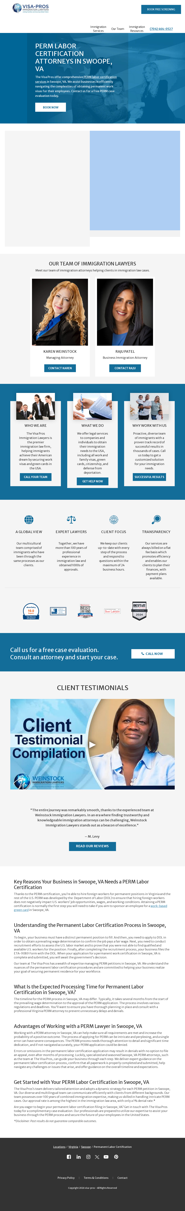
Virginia (73, 1147)
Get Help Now (92, 481)
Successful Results (149, 477)
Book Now (50, 107)
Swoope (86, 1147)
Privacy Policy (66, 1177)
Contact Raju (125, 368)
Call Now (154, 654)
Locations (59, 1147)
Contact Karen (60, 368)
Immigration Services (98, 29)
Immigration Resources (137, 29)
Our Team (117, 29)
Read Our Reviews (92, 846)
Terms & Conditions (96, 1177)
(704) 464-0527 (161, 29)
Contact (122, 1177)
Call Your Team (35, 477)
